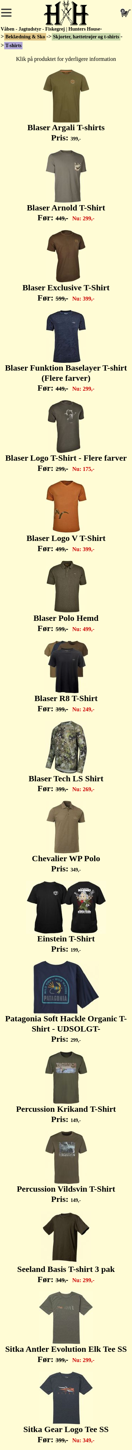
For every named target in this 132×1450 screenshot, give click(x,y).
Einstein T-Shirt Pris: (66, 917)
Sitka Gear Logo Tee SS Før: (65, 1408)
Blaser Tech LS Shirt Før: (66, 757)
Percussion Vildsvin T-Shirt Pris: (66, 1167)
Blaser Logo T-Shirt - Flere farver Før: (66, 436)
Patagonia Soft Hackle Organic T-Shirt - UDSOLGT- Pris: (66, 1002)
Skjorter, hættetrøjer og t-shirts (86, 36)
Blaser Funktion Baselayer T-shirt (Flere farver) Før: (66, 351)
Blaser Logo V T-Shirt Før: (66, 516)
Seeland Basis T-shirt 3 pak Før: (66, 1247)
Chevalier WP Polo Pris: (66, 837)
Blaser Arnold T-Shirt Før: (66, 186)
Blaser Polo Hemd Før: (66, 596)
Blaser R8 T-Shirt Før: (66, 677)
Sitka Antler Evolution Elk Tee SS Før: (66, 1327)
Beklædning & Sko (25, 36)
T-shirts (13, 45)
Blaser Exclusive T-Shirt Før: (66, 266)
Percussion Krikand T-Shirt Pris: (66, 1087)
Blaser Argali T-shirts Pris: (66, 106)
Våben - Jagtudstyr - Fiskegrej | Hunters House (50, 29)
